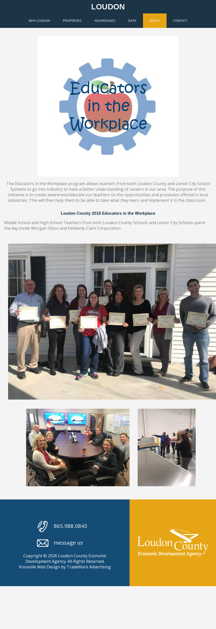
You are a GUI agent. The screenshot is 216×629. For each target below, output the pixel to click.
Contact (180, 20)
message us (60, 543)
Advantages (105, 20)
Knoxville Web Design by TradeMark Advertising (65, 567)
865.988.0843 (62, 526)
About (154, 20)
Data (132, 20)
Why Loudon (39, 20)
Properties (72, 20)
